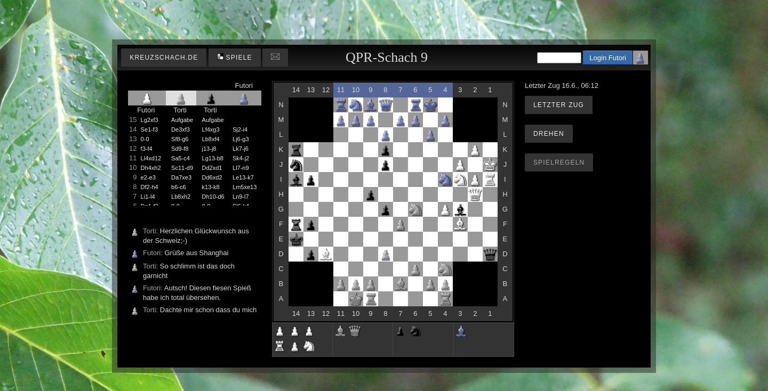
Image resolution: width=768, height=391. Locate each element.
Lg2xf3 (149, 120)
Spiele (234, 57)
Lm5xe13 (245, 187)
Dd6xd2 (212, 177)
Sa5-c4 (180, 158)
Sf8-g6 (179, 139)
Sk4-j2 (241, 158)
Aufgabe (182, 120)
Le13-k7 (243, 177)
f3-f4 (147, 148)
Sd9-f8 (179, 148)
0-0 (145, 139)
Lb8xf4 (211, 139)
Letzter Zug (558, 105)
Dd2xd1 (212, 168)
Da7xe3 (181, 177)
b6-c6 (178, 187)
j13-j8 (209, 148)
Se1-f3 (149, 129)
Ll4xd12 (151, 158)
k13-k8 (211, 187)
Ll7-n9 (241, 168)
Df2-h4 (149, 187)
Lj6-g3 (241, 139)
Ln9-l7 (241, 196)
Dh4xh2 (151, 168)
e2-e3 (148, 177)
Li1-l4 (148, 196)
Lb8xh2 (180, 196)
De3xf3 (180, 129)
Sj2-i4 (240, 129)
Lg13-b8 (212, 158)
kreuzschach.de (164, 57)
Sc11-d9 (182, 168)
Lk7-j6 (241, 148)
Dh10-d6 (213, 196)
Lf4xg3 (211, 129)
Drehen (548, 133)
